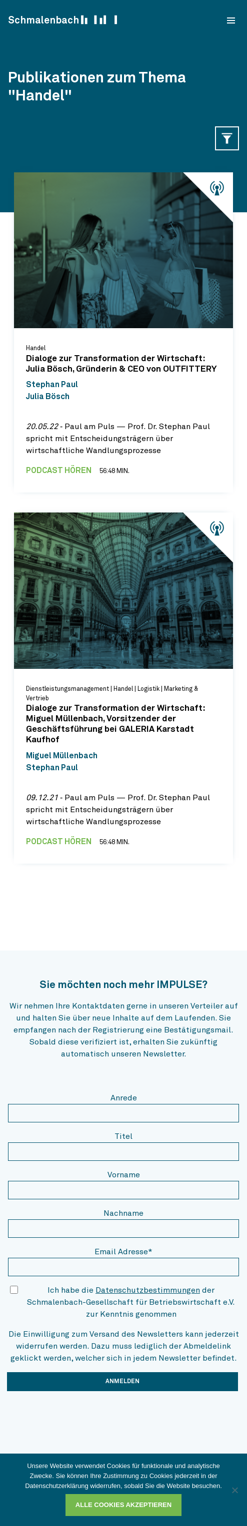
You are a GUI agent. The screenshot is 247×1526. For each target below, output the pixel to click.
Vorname (124, 1175)
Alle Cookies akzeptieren (124, 1505)
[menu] (231, 20)
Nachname (124, 1213)
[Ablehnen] (235, 1490)
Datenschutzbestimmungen (148, 1290)
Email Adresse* (123, 1252)
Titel (123, 1136)
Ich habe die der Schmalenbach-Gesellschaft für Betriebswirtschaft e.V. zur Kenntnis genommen (131, 1302)
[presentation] (84, 1418)
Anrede (123, 1098)
